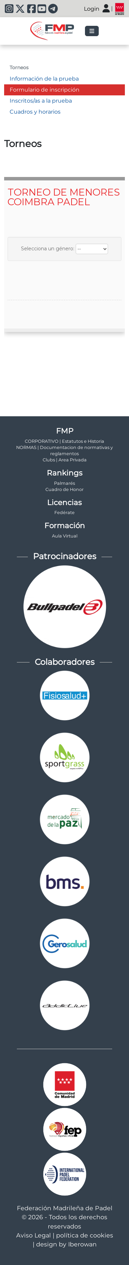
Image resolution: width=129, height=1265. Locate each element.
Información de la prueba (44, 78)
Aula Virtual (64, 536)
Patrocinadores (64, 556)
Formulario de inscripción (44, 89)
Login (91, 9)
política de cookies (84, 1235)
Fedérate (64, 512)
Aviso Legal (33, 1235)
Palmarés (64, 483)
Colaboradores (65, 662)
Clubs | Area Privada (65, 459)
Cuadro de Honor (64, 489)
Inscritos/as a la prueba (41, 100)
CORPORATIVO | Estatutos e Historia (64, 441)
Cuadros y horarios (35, 111)
